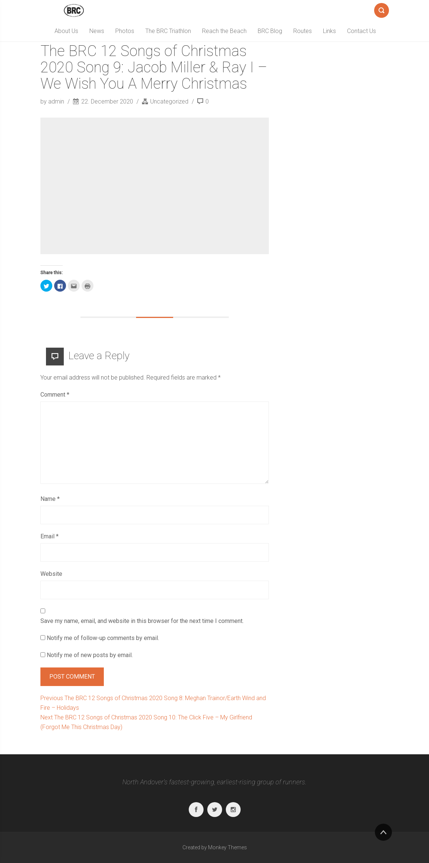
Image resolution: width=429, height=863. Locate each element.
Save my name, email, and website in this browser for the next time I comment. (142, 620)
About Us (66, 31)
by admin (53, 101)
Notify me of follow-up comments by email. (103, 637)
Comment (54, 394)
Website (51, 573)
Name (50, 498)
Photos (124, 31)
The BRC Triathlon (168, 31)
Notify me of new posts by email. (90, 655)
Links (329, 31)
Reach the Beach (224, 31)
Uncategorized (169, 101)
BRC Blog (270, 31)
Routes (302, 31)
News (96, 31)
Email (49, 536)
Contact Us (361, 31)
